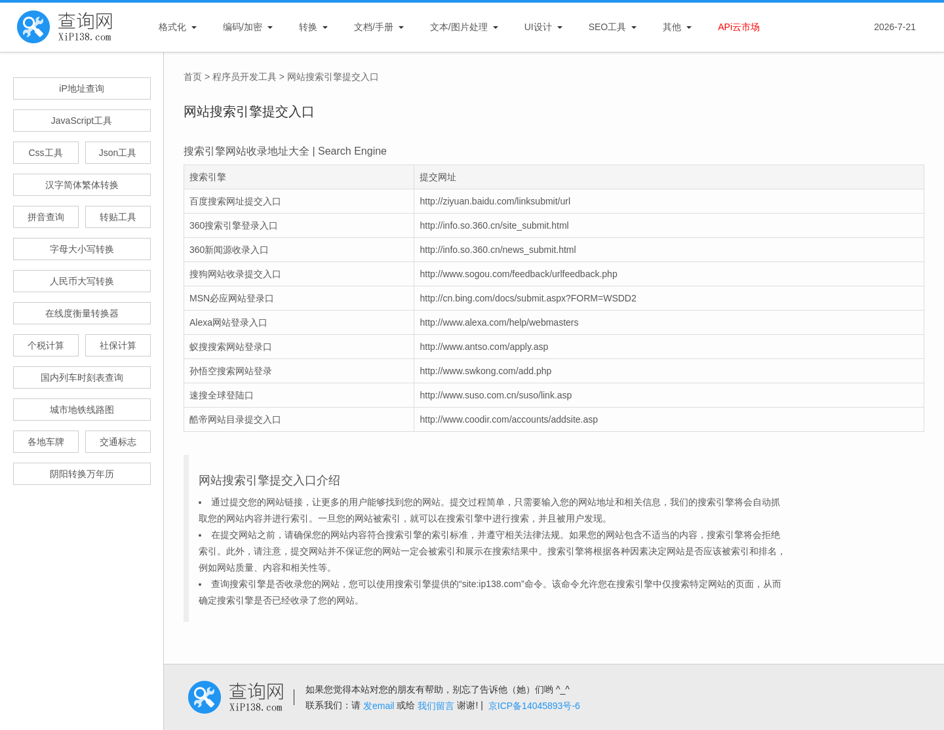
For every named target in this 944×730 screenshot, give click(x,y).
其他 (672, 27)
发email (378, 706)
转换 (308, 27)
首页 (193, 76)
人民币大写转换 (82, 281)
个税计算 (46, 345)
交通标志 (118, 441)
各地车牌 (46, 441)
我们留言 (436, 706)
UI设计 (538, 27)
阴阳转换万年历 (82, 474)
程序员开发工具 (244, 76)
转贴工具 (118, 217)
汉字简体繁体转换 (82, 185)
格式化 (172, 27)
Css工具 (45, 152)
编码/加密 (242, 27)
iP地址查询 (81, 88)
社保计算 (118, 345)
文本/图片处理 (459, 27)
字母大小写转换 (82, 249)
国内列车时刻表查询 (82, 377)
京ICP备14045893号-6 (534, 706)
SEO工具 (608, 27)
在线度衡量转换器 (82, 313)
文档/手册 (373, 27)
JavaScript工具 (81, 120)
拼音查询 (46, 217)
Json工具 (118, 152)
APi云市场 (739, 27)
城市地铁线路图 (82, 409)
